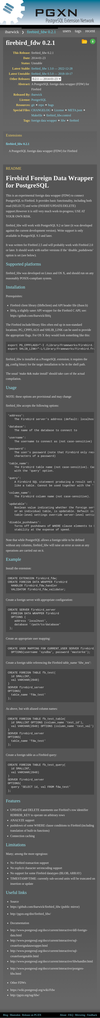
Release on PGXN (31, 1015)
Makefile (36, 115)
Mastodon (15, 1015)
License (59, 110)
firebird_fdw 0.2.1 (41, 32)
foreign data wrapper (44, 120)
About (63, 1015)
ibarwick (12, 32)
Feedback (92, 1015)
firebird (74, 120)
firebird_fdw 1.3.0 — (52, 68)
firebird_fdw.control (58, 115)
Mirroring (80, 1015)
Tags (78, 31)
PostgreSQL (38, 99)
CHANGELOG (40, 110)
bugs (51, 105)
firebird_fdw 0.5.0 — (52, 73)
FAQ (70, 1015)
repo (41, 105)
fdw (63, 120)
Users (67, 31)
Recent (90, 31)
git (33, 105)
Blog (5, 1015)
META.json (75, 110)
